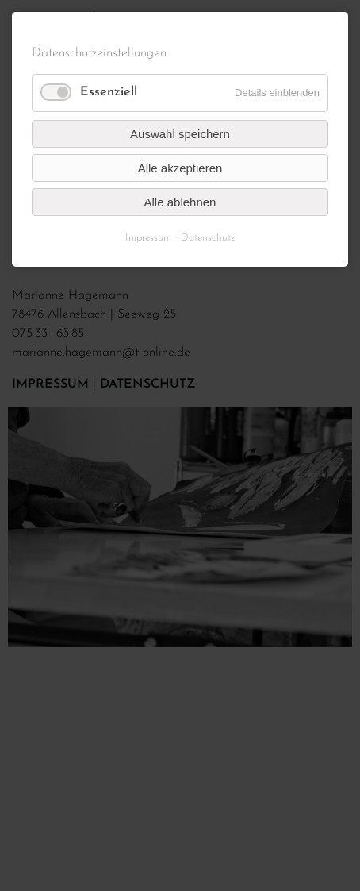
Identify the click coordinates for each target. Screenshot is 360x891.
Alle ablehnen (180, 202)
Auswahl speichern (180, 134)
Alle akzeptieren (180, 168)
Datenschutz (208, 238)
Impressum (148, 238)
